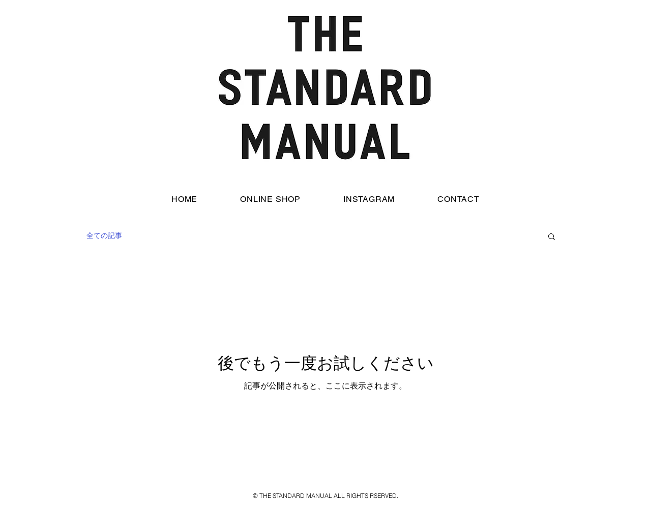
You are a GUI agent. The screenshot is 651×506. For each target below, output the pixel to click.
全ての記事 (104, 235)
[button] (551, 237)
